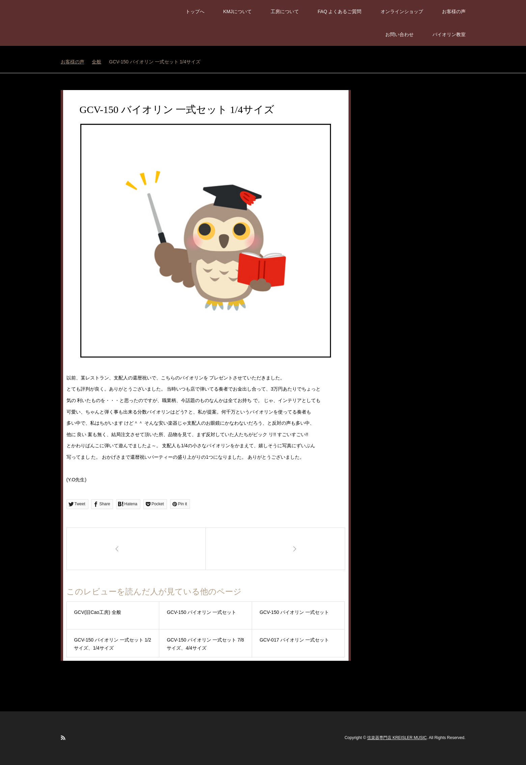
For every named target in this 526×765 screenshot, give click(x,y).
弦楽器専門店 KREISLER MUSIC (397, 738)
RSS (63, 737)
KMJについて (237, 11)
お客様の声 (454, 11)
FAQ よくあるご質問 (340, 11)
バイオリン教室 (449, 34)
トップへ (195, 11)
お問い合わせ (399, 34)
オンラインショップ (402, 11)
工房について (285, 11)
